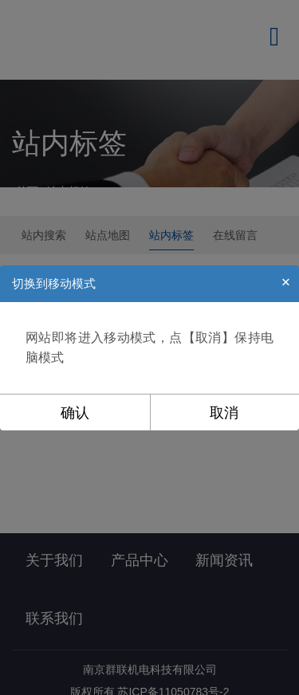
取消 (224, 413)
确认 (75, 413)
